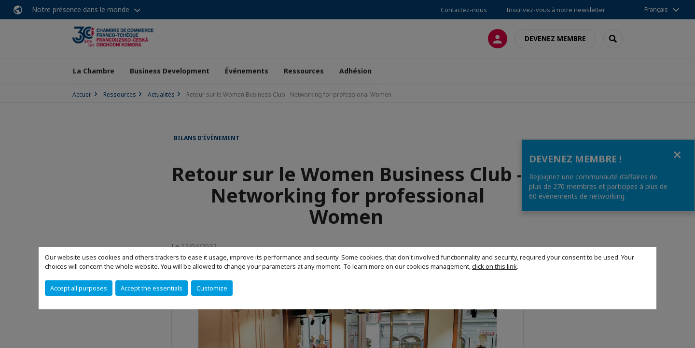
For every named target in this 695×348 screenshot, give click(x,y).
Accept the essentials (151, 288)
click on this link (494, 266)
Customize (211, 288)
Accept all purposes (78, 288)
